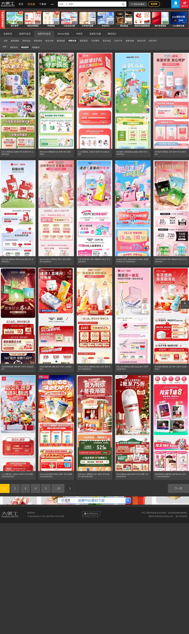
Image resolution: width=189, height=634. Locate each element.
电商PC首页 (25, 34)
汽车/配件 (95, 41)
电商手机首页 (44, 34)
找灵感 (31, 4)
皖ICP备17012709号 (55, 516)
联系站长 (31, 513)
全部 (6, 41)
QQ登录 (175, 4)
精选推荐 (25, 47)
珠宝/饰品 (107, 41)
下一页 (178, 488)
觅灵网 (154, 4)
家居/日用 (141, 41)
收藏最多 (36, 47)
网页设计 (112, 34)
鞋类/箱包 (38, 41)
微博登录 (184, 4)
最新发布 (14, 47)
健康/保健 (130, 41)
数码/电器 (61, 41)
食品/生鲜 (49, 41)
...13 (57, 488)
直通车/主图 (95, 34)
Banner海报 (63, 34)
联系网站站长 (91, 513)
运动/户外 (118, 41)
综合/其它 (153, 41)
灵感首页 (7, 34)
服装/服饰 (15, 41)
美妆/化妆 (26, 41)
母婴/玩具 (72, 41)
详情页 (79, 34)
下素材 (42, 4)
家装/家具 (84, 41)
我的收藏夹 (138, 4)
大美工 (8, 4)
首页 (20, 4)
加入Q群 (185, 304)
